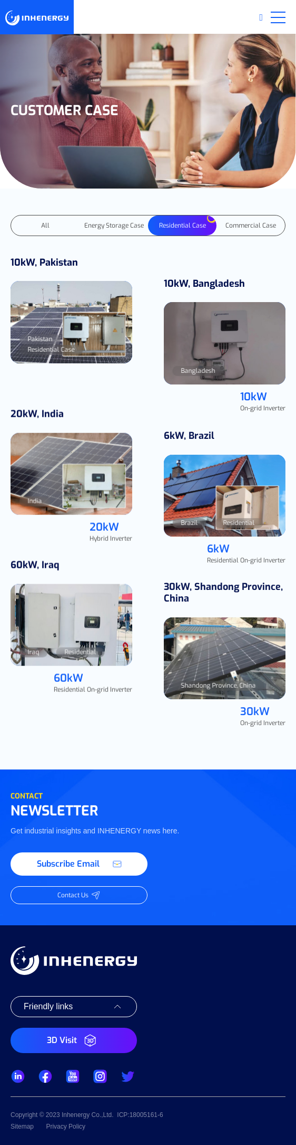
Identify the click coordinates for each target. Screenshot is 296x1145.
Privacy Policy (65, 1126)
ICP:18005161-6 (140, 1115)
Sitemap (22, 1126)
